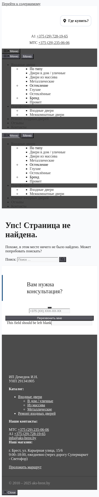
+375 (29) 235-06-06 (54, 43)
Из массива (36, 405)
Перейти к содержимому (21, 4)
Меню (27, 56)
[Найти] (62, 259)
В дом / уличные (40, 401)
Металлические (39, 409)
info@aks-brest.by (22, 438)
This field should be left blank (29, 323)
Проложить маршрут (25, 467)
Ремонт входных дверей (37, 413)
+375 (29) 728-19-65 (52, 36)
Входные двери (30, 397)
